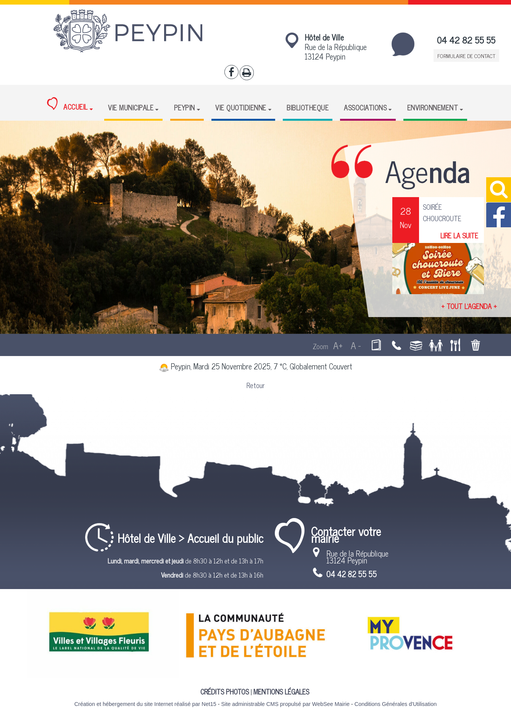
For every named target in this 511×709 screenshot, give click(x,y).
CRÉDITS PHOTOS (224, 691)
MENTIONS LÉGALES (281, 691)
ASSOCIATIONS (365, 107)
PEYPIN (184, 107)
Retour (255, 385)
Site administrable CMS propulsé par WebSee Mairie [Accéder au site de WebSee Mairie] (285, 704)
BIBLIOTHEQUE (308, 107)
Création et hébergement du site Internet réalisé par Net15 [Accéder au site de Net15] (145, 704)
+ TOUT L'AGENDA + (469, 306)
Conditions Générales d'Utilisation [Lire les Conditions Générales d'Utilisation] (396, 704)
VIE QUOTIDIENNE (240, 107)
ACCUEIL (67, 104)
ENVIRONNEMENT (432, 107)
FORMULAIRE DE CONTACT (466, 55)
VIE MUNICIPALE (130, 107)
